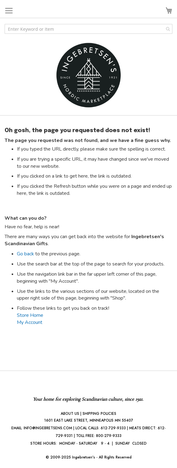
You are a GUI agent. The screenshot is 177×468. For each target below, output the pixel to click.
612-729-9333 (113, 428)
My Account (29, 322)
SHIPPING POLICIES (99, 413)
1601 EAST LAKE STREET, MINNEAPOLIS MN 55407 (88, 420)
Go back (25, 253)
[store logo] (89, 75)
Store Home (30, 315)
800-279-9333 (108, 436)
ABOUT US (70, 413)
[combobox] (88, 29)
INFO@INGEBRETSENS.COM (48, 428)
